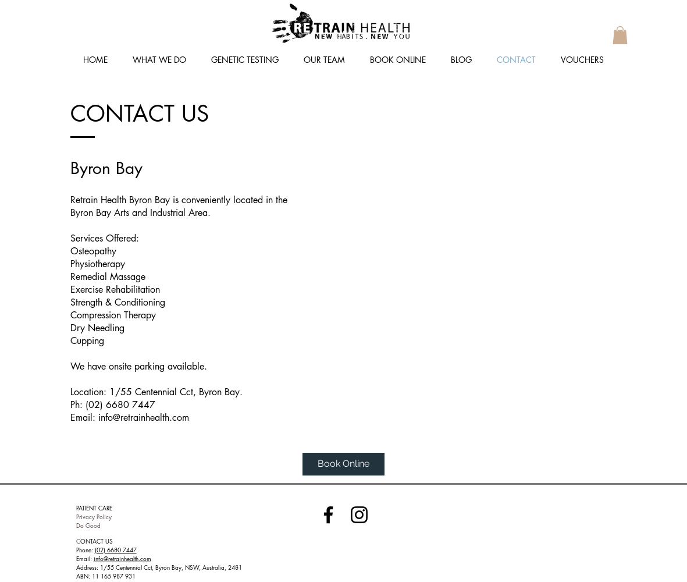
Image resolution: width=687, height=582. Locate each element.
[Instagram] (359, 514)
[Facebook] (328, 514)
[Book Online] (343, 464)
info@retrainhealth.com (143, 417)
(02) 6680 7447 (116, 549)
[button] (620, 35)
